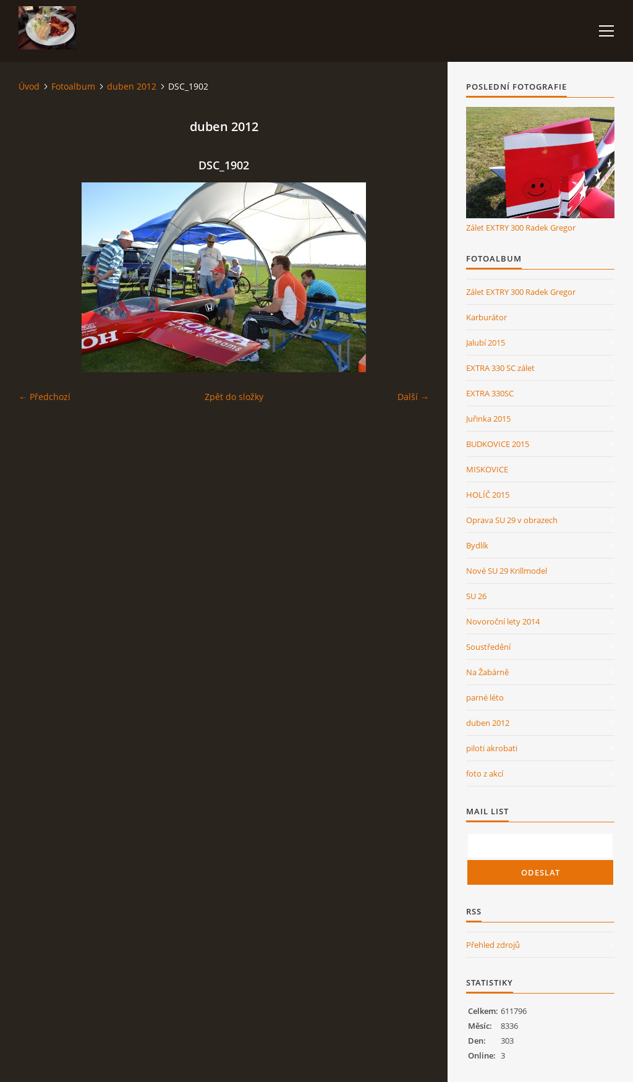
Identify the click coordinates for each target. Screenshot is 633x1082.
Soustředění (488, 646)
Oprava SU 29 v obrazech (512, 520)
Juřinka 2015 (488, 418)
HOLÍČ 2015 (487, 494)
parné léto (485, 697)
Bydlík (477, 545)
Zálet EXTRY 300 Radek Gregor (521, 227)
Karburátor (486, 317)
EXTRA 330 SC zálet (500, 367)
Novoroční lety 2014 (503, 621)
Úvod (29, 86)
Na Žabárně (487, 672)
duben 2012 (131, 86)
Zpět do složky (234, 397)
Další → (413, 397)
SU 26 (476, 596)
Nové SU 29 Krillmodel (506, 570)
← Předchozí (44, 397)
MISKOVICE (487, 469)
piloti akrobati (491, 748)
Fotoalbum (73, 86)
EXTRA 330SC (490, 393)
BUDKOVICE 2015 (497, 443)
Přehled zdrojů (493, 944)
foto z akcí (484, 773)
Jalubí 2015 (485, 342)
